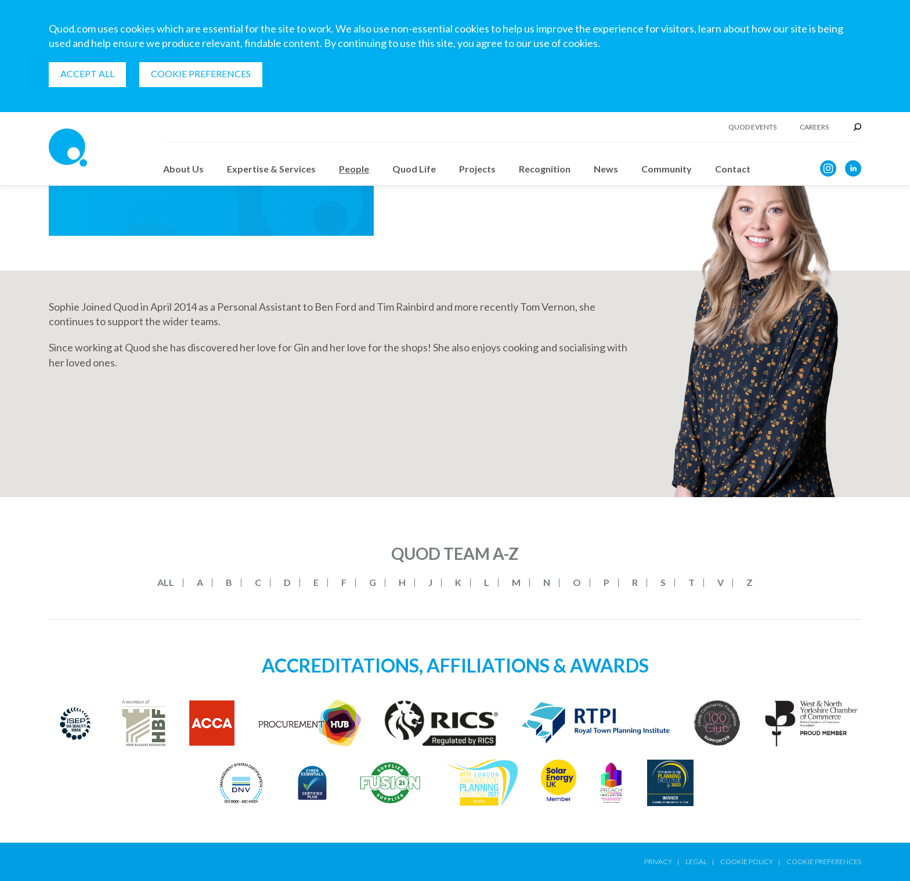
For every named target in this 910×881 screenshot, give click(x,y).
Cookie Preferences (201, 73)
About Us (183, 168)
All (165, 582)
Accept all (87, 73)
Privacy (658, 861)
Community (666, 168)
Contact (732, 168)
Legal (696, 861)
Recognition (544, 168)
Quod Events (752, 127)
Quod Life (414, 168)
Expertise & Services (271, 168)
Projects (477, 168)
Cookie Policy (746, 861)
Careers (814, 127)
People (354, 168)
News (606, 168)
